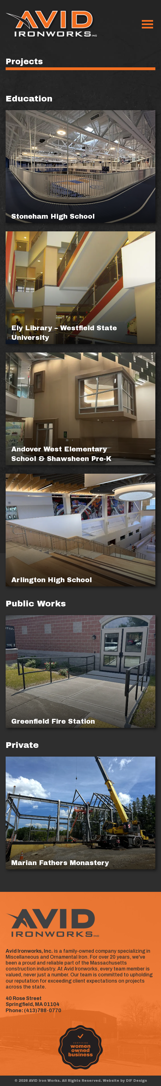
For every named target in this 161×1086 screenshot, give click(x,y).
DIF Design (136, 1081)
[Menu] (147, 24)
